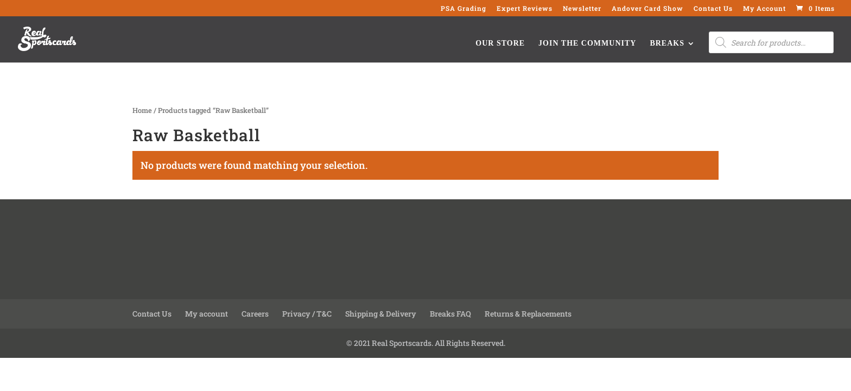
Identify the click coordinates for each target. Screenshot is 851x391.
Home (142, 110)
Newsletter (582, 8)
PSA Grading (463, 8)
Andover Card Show (647, 8)
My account (206, 313)
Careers (255, 313)
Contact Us (713, 8)
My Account (764, 8)
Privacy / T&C (307, 313)
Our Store (500, 43)
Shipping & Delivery (380, 313)
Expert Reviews (524, 8)
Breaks (667, 43)
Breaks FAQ (450, 313)
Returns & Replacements (528, 313)
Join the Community (587, 43)
